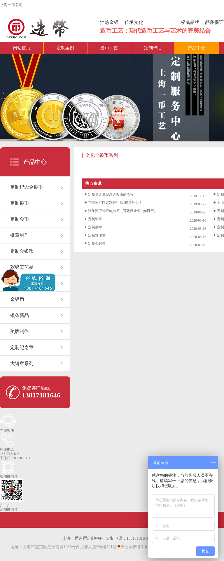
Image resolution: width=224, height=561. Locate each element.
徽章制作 (19, 235)
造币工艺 (109, 47)
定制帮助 (153, 47)
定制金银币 (22, 251)
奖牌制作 (19, 331)
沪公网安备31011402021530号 (145, 547)
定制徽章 (95, 227)
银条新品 (19, 315)
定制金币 (19, 219)
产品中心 (196, 47)
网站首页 (21, 47)
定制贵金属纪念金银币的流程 (111, 194)
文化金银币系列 (101, 155)
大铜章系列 (22, 363)
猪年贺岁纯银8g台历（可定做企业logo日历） (122, 211)
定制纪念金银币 (26, 187)
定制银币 (19, 203)
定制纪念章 (22, 347)
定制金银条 (97, 243)
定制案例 (65, 47)
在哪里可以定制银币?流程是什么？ (115, 203)
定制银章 (95, 219)
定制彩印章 (97, 235)
